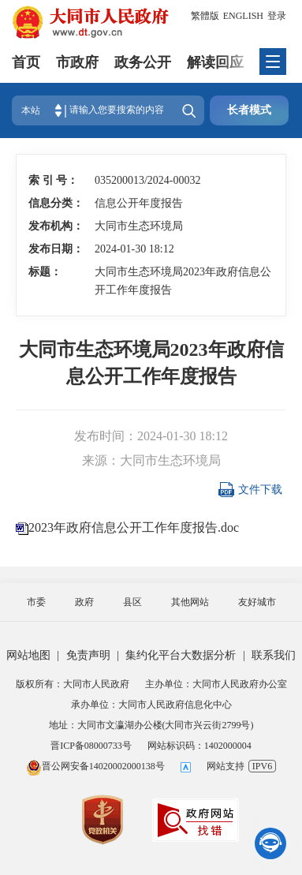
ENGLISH (243, 15)
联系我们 (274, 655)
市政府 (77, 62)
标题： (45, 272)
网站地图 (28, 655)
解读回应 (215, 62)
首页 (26, 62)
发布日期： (52, 249)
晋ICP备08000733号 (91, 745)
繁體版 (205, 15)
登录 (276, 15)
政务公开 (142, 62)
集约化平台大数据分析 (180, 655)
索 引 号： (52, 180)
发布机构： (52, 226)
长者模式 (249, 110)
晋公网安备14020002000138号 (95, 766)
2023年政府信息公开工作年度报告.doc (133, 527)
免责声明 (88, 655)
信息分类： (52, 203)
